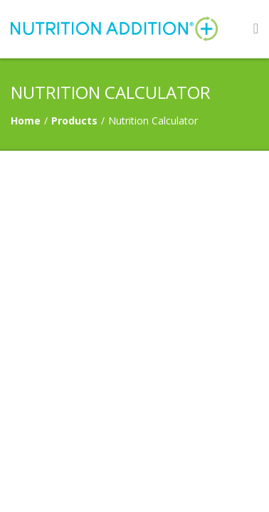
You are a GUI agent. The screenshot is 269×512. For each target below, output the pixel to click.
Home (26, 120)
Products (74, 120)
